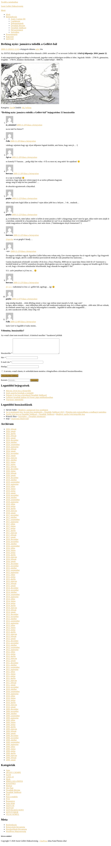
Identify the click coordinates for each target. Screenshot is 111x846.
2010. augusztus (12, 697)
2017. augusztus (12, 525)
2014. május (10, 606)
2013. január (11, 641)
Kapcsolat (10, 37)
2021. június (11, 465)
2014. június (11, 604)
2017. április (11, 533)
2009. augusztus (12, 721)
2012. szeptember (13, 650)
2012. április (11, 659)
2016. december (12, 542)
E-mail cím (6, 365)
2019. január (11, 496)
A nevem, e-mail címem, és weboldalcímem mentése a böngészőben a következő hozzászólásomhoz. (43, 374)
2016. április (11, 558)
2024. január (11, 454)
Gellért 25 (10, 780)
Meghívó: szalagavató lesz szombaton (33, 413)
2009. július (10, 723)
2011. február (11, 686)
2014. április (11, 608)
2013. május (10, 633)
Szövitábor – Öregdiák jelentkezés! (32, 419)
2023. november (12, 456)
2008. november (12, 741)
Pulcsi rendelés (12, 800)
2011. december (12, 666)
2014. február (11, 613)
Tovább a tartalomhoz (9, 2)
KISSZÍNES (11, 786)
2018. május (10, 509)
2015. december (12, 566)
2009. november (12, 714)
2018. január (11, 516)
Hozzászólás (6, 356)
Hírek (8, 14)
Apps (8, 773)
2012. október (11, 648)
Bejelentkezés (11, 828)
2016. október (11, 547)
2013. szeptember (13, 624)
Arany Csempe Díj (18, 19)
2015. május (10, 580)
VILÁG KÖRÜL (12, 817)
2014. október (11, 595)
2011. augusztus (12, 672)
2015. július (10, 577)
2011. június (11, 677)
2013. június (11, 630)
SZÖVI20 (10, 39)
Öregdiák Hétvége (18, 26)
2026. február (11, 432)
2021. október (11, 463)
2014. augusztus (12, 600)
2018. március (11, 514)
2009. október (11, 716)
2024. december (12, 443)
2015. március (11, 584)
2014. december (12, 591)
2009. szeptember (13, 719)
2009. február (11, 734)
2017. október (11, 520)
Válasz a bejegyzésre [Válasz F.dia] (27, 141)
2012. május (10, 657)
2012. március (11, 661)
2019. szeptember (13, 485)
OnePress (43, 844)
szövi (37, 49)
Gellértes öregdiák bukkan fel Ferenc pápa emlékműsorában (29, 400)
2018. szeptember (13, 503)
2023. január (11, 458)
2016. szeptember (13, 549)
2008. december (12, 738)
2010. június (11, 701)
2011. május (10, 679)
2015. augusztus (12, 575)
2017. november (12, 518)
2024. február (11, 452)
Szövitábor (15, 32)
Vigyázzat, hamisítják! (14, 402)
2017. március (11, 536)
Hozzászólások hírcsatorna (16, 832)
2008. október (11, 743)
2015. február (11, 586)
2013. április (11, 635)
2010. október (11, 692)
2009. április (11, 730)
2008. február (11, 761)
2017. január (11, 540)
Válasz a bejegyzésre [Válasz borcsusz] (30, 173)
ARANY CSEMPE (13, 775)
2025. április (11, 436)
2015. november (12, 569)
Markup (9, 789)
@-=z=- (9, 287)
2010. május (10, 703)
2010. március (11, 708)
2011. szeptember (13, 670)
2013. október (11, 622)
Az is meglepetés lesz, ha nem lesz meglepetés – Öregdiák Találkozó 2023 (35, 415)
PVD (8, 802)
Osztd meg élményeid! (20, 422)
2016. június (11, 553)
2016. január (11, 564)
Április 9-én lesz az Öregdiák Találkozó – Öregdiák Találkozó (30, 417)
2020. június (11, 474)
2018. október (11, 500)
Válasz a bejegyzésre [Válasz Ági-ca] (29, 157)
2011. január (11, 688)
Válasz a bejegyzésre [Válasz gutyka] (29, 198)
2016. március (11, 560)
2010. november (12, 690)
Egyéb (12, 108)
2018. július (10, 507)
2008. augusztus (12, 747)
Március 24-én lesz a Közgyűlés (18, 394)
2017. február (11, 538)
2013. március (11, 637)
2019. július (10, 489)
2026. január (11, 434)
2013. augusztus (12, 626)
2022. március (11, 461)
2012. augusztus (12, 652)
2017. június (11, 529)
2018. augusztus (12, 505)
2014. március (11, 611)
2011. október (11, 668)
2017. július (10, 527)
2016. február (11, 562)
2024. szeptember (13, 447)
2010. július (10, 699)
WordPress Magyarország (16, 834)
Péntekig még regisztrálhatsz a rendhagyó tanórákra (86, 415)
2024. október (11, 445)
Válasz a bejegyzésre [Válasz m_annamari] (34, 125)
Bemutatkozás (11, 17)
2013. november (12, 619)
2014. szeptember (13, 597)
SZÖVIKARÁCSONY (15, 813)
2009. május (10, 727)
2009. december (12, 712)
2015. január (11, 589)
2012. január (11, 663)
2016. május (10, 555)
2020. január (11, 478)
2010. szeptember (13, 694)
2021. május (10, 467)
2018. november (12, 498)
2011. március (11, 683)
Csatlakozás (15, 21)
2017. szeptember (13, 522)
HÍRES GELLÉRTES (14, 784)
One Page (9, 791)
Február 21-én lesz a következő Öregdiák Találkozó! (26, 398)
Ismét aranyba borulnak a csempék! (20, 396)
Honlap (4, 369)
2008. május (10, 754)
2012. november (12, 646)
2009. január (11, 736)
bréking (28, 108)
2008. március (11, 758)
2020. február (11, 476)
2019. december (12, 480)
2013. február (11, 639)
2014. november (12, 593)
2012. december (12, 644)
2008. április (11, 756)
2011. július (10, 675)
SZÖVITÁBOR (12, 815)
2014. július (10, 602)
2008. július (10, 749)
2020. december (12, 472)
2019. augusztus (12, 487)
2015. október (11, 571)
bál (23, 108)
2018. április (11, 511)
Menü (3, 10)
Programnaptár (12, 34)
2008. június (11, 752)
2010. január (11, 710)
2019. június (11, 491)
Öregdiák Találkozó (18, 28)
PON (8, 797)
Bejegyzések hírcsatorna (15, 830)
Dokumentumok (17, 23)
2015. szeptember (13, 573)
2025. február (11, 439)
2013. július (10, 628)
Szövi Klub (10, 806)
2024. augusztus (12, 450)
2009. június (11, 725)
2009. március (11, 732)
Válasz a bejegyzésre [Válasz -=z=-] (28, 251)
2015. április (11, 582)
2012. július (10, 655)
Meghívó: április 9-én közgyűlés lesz (70, 417)
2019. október (11, 483)
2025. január (11, 441)
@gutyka (9, 239)
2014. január (11, 615)
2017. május (10, 531)
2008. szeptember (13, 745)
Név (3, 360)
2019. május (10, 494)
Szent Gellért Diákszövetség (12, 6)
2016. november (12, 544)
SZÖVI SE (10, 808)
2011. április (11, 681)
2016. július (10, 551)
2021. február (11, 469)
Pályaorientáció (17, 30)
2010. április (11, 705)
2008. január (11, 763)
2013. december (12, 617)
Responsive (10, 804)
